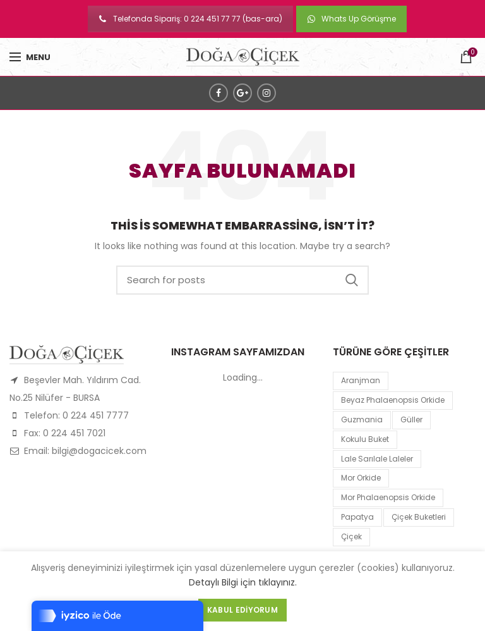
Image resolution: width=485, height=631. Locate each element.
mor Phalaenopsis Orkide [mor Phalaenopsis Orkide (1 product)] (388, 497)
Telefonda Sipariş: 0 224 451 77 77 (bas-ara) (190, 18)
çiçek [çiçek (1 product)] (351, 536)
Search (352, 280)
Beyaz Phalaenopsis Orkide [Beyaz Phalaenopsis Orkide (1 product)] (393, 400)
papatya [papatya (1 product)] (357, 517)
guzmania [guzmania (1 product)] (362, 419)
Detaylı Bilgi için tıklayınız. (243, 582)
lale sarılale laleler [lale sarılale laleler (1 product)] (377, 458)
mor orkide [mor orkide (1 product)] (361, 477)
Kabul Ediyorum (242, 609)
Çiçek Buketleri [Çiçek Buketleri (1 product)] (419, 517)
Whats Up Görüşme (351, 18)
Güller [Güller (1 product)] (411, 419)
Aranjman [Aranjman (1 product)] (360, 380)
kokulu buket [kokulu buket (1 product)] (365, 439)
